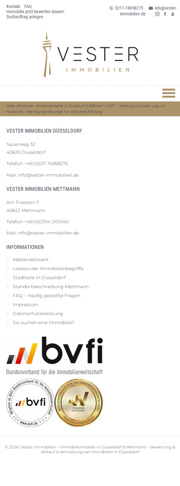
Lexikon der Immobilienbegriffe (48, 268)
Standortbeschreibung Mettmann (51, 286)
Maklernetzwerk (30, 259)
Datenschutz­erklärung (38, 313)
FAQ (27, 6)
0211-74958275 (126, 8)
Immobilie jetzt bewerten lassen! (35, 11)
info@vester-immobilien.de (48, 175)
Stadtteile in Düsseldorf (39, 277)
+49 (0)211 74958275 (46, 163)
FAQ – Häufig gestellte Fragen (46, 295)
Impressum (26, 304)
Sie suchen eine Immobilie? (43, 322)
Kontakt (13, 6)
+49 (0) (47, 222)
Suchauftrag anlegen (24, 16)
